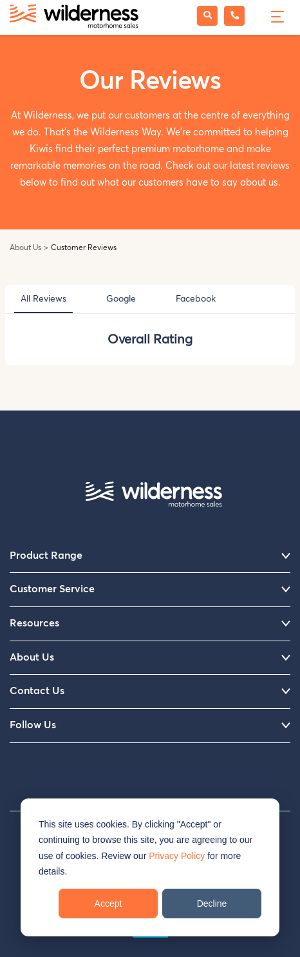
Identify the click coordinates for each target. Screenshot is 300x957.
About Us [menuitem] (150, 658)
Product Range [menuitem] (150, 556)
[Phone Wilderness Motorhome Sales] (234, 16)
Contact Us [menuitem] (150, 691)
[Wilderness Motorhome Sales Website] (74, 17)
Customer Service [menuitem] (150, 589)
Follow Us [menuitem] (150, 725)
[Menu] (276, 15)
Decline (212, 903)
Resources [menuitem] (150, 624)
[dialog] (150, 867)
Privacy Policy (177, 856)
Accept (108, 903)
